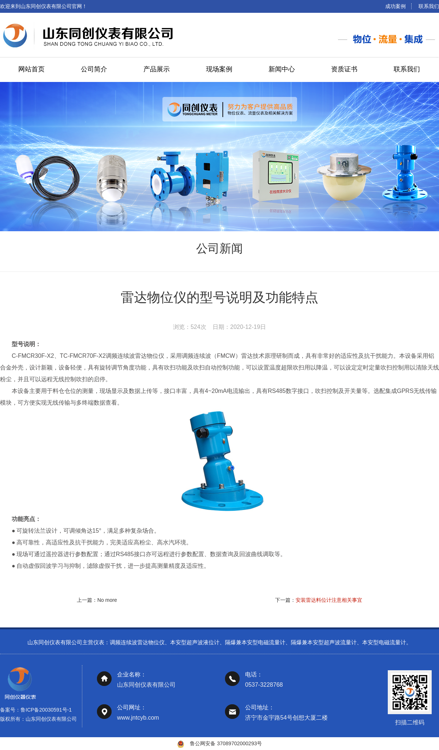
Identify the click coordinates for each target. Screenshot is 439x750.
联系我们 (429, 6)
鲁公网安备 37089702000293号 (226, 743)
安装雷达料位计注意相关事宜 (329, 600)
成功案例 (395, 6)
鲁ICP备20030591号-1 (46, 716)
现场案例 (219, 69)
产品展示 (156, 69)
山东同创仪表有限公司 (51, 725)
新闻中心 (282, 69)
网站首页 (31, 69)
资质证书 (344, 69)
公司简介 (94, 69)
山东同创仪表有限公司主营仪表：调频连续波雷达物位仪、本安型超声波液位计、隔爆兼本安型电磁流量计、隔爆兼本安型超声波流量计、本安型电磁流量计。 (219, 649)
